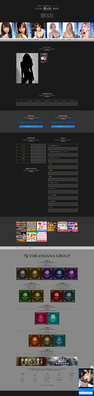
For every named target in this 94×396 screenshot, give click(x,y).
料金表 (59, 375)
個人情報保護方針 (59, 379)
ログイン (35, 377)
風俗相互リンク (47, 379)
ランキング (47, 375)
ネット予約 (47, 381)
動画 (35, 375)
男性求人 (22, 381)
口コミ (59, 381)
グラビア (22, 375)
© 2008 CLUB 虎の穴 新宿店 (47, 385)
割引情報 (71, 375)
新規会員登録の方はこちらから (31, 126)
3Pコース (71, 377)
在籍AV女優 (71, 373)
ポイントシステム (59, 377)
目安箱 (34, 379)
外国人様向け (22, 379)
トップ (34, 373)
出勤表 (47, 373)
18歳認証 (22, 373)
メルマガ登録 (47, 377)
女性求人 (71, 379)
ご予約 (22, 377)
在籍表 (59, 373)
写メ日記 (35, 381)
